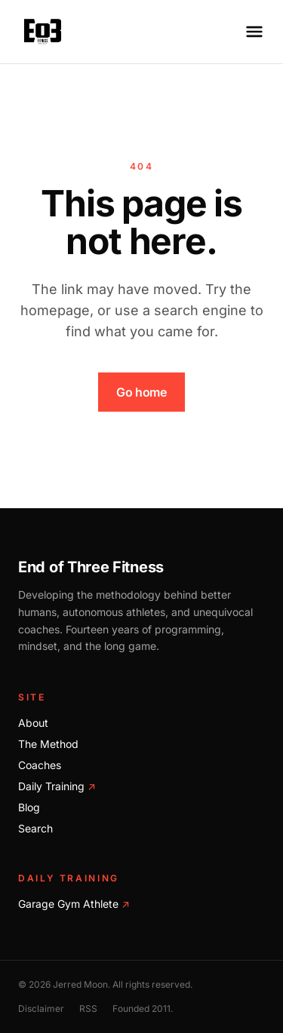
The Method (48, 743)
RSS (88, 1008)
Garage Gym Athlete (74, 903)
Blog (29, 807)
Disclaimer (41, 1008)
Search (35, 828)
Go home (141, 392)
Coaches (39, 765)
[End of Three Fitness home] (42, 31)
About (33, 722)
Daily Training (57, 786)
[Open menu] (254, 31)
